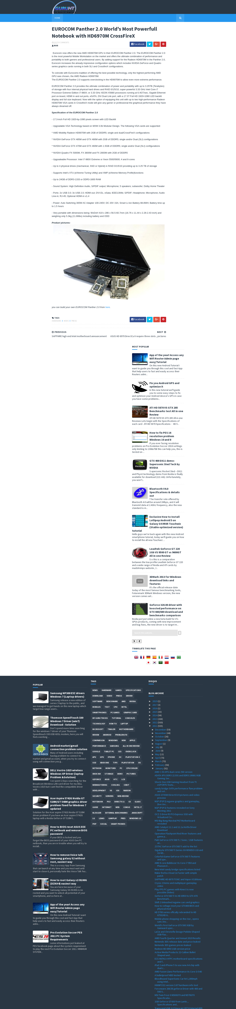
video (109, 395)
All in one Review (131, 445)
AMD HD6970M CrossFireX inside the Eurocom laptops (178, 922)
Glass (138, 501)
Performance (99, 445)
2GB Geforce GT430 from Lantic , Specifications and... (171, 702)
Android (107, 434)
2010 (155, 983)
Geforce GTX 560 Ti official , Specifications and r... (179, 741)
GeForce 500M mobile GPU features (173, 845)
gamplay (112, 517)
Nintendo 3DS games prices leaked (173, 644)
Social (103, 523)
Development (99, 489)
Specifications (133, 389)
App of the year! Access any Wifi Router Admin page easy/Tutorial (185, 39)
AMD (123, 400)
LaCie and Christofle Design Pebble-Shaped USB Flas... (177, 632)
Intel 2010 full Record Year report (172, 720)
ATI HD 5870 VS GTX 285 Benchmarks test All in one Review (185, 92)
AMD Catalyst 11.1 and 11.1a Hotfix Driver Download (176, 528)
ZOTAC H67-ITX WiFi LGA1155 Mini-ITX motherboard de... (173, 870)
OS (139, 462)
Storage (109, 473)
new (124, 439)
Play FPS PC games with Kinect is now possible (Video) (174, 590)
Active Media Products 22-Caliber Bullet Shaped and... (175, 653)
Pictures (131, 473)
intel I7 (138, 506)
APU (94, 456)
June (158, 449)
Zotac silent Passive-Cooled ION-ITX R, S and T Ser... (178, 784)
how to (113, 423)
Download (97, 395)
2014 (155, 414)
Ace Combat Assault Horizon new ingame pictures (176, 725)
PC (121, 467)
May (157, 453)
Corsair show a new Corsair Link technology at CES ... (178, 837)
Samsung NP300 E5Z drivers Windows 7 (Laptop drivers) (67, 393)
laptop (124, 423)
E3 (130, 501)
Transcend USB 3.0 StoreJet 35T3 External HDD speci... (178, 709)
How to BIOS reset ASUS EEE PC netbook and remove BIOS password (68, 529)
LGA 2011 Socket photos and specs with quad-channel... (179, 797)
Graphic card (130, 411)
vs (111, 489)
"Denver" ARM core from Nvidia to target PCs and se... (178, 909)
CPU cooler (131, 467)
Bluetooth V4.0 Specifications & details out (183, 173)
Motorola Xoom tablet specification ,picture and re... (177, 831)
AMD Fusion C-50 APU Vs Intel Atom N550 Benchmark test (175, 903)
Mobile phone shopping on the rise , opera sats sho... (177, 619)
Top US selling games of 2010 (170, 736)
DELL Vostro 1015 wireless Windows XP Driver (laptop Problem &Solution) (66, 473)
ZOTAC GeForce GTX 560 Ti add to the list (176, 545)
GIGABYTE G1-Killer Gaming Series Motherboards (172, 777)
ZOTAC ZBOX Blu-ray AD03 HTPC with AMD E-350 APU (177, 916)
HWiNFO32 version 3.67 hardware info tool (176, 684)
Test (107, 406)
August (159, 442)
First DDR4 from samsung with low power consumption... (176, 942)
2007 (155, 993)
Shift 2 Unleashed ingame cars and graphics (177, 601)
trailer (111, 428)
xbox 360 (96, 473)
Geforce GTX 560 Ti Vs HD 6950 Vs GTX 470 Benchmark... (176, 596)
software (97, 400)
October (160, 435)
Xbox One (104, 462)
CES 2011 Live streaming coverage (172, 881)
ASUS (107, 478)
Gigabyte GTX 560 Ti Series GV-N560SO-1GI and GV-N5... (179, 550)
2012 (155, 421)
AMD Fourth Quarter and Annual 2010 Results (178, 637)
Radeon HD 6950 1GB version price (172, 647)
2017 (155, 403)
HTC (115, 478)
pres (123, 517)
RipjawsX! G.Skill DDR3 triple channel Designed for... (178, 971)
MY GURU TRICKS (100, 417)
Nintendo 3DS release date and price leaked (177, 640)
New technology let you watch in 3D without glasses (177, 732)
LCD (123, 478)
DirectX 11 (119, 501)
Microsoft (98, 428)
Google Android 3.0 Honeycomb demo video (178, 885)
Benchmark (112, 400)
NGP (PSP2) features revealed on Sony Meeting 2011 (175, 508)
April (157, 457)
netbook (96, 467)
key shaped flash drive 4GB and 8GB (173, 818)
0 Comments (44, 52)
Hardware (37, 344)
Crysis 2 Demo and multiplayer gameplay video (176, 583)
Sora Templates (51, 1004)
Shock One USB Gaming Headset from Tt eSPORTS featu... (176, 482)
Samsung (114, 445)
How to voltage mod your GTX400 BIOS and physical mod (177, 606)
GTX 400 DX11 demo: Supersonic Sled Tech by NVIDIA (183, 145)
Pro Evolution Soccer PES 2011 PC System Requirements (66, 635)
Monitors (110, 467)
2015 (155, 411)
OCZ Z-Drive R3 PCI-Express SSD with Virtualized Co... (174, 515)
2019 (155, 400)
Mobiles (96, 406)
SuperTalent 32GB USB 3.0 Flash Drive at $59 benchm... (177, 807)
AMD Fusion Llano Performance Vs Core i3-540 (178, 670)
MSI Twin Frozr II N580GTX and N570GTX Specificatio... (175, 696)
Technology (98, 423)
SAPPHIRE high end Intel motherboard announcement (174, 771)
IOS (117, 489)
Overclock (130, 450)
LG (93, 517)
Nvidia (132, 400)
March (158, 460)
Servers (109, 495)
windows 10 (135, 517)
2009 (155, 986)
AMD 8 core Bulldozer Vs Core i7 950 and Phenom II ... (175, 564)
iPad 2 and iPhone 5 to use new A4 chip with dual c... (177, 666)
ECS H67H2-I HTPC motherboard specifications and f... (178, 659)
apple (132, 439)
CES (119, 450)
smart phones (118, 523)
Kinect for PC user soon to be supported (176, 825)
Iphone (111, 456)
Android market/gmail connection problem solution (68, 446)
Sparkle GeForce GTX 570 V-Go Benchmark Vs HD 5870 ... (178, 965)
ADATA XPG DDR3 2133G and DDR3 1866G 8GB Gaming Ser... (178, 476)
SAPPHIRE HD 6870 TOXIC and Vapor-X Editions (178, 578)
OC (120, 456)
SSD (94, 462)
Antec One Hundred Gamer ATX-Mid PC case (177, 815)
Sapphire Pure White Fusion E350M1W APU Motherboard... (176, 897)
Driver (129, 395)
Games (118, 389)
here (89, 331)
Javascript (137, 512)
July (157, 446)
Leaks (101, 517)
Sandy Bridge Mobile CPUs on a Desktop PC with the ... (177, 890)
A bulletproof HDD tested (168, 674)
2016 (155, 407)
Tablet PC (109, 450)
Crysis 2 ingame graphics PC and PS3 (174, 976)
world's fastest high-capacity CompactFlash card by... (177, 790)
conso (126, 506)
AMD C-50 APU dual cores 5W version (173, 471)
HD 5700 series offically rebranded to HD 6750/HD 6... (175, 613)
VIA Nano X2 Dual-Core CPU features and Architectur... (175, 948)
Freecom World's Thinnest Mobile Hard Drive (178, 746)
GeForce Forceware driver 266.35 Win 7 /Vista (178, 959)
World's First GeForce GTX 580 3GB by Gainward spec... (174, 626)
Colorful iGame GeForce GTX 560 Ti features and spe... (177, 557)
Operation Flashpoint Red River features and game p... (178, 534)
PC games (115, 411)
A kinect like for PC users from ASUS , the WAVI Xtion (179, 955)
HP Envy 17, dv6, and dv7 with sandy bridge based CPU (177, 929)
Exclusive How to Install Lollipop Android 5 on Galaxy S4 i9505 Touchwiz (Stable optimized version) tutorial (176, 204)
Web (117, 506)
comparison (98, 439)
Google (96, 450)
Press (55, 344)
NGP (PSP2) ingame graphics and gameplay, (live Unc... (177, 502)
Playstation (127, 462)
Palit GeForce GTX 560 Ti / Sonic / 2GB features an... (179, 541)
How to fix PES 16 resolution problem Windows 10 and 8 (180, 117)
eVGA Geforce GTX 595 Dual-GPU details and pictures (177, 851)
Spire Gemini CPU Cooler (167, 842)
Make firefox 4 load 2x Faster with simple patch (176, 573)
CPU (115, 406)
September (161, 439)
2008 (155, 990)
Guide (95, 506)
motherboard (126, 428)
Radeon (127, 489)
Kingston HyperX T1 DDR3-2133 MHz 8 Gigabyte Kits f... (179, 877)
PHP (94, 523)
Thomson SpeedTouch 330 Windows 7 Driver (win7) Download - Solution (66, 420)
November (161, 432)
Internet (107, 506)
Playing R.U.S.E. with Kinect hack (171, 822)
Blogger (96, 512)
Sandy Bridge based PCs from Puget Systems (178, 811)
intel (124, 406)
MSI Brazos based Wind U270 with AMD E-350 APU (177, 857)
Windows (113, 439)
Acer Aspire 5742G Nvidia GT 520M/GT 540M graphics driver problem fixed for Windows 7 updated (68, 503)
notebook (97, 501)
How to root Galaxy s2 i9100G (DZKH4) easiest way (68, 580)
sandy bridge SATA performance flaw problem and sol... (178, 489)
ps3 (108, 501)
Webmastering (99, 484)
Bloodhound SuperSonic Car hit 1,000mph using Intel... (176, 679)
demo (120, 473)
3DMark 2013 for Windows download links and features (184, 261)
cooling (115, 484)
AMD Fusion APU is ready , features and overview (175, 935)
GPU (102, 456)
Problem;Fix (121, 434)
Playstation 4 (132, 456)
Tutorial (116, 417)
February (160, 464)
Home (38, 18)
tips (115, 462)
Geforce (96, 478)
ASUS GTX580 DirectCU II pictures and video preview (177, 495)
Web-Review (123, 495)
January (159, 467)
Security (96, 495)
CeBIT (126, 484)
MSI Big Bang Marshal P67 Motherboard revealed (175, 521)
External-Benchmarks (116, 512)
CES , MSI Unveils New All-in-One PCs (173, 801)
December (161, 428)
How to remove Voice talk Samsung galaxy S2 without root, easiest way (67, 557)
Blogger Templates (70, 1004)
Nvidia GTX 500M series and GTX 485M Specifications (174, 864)
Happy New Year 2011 (166, 979)
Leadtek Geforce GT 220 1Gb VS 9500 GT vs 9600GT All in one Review (184, 233)
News (47, 344)
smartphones (99, 411)
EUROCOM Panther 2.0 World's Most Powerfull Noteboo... (178, 764)
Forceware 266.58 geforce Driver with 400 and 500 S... (178, 689)
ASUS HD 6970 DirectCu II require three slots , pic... (178, 758)
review (95, 434)
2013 (155, 418)
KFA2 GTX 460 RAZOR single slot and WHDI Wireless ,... (176, 751)
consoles (130, 417)
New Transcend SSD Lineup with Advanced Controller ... (176, 715)
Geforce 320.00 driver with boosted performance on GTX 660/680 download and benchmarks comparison (185, 291)
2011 (155, 425)
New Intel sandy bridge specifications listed (177, 568)
